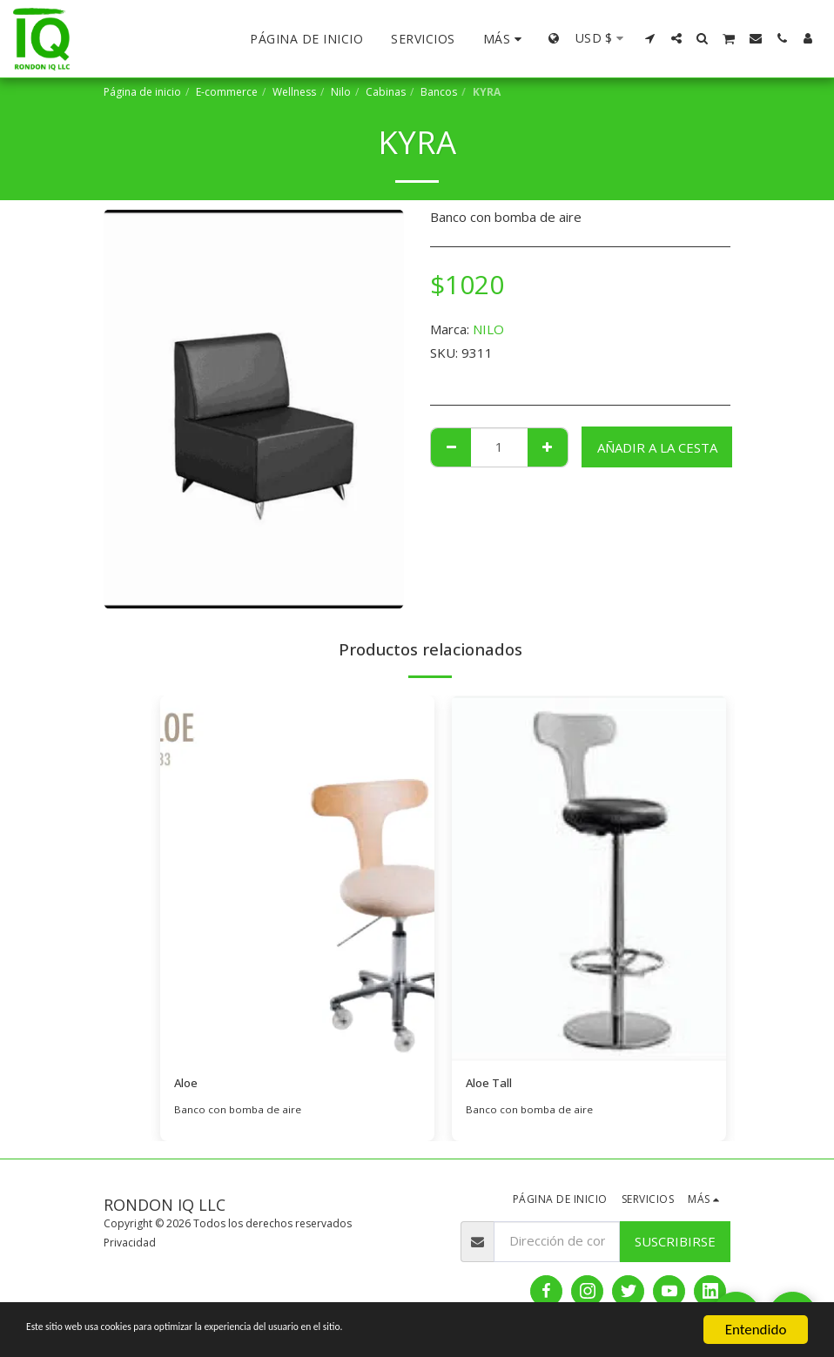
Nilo (341, 91)
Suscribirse (675, 1243)
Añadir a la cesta (657, 447)
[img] (297, 878)
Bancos (438, 91)
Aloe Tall (493, 1084)
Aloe (188, 1084)
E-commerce (227, 91)
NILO (488, 329)
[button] (650, 38)
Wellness (294, 91)
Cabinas (386, 91)
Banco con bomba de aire (238, 1112)
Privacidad (130, 1245)
